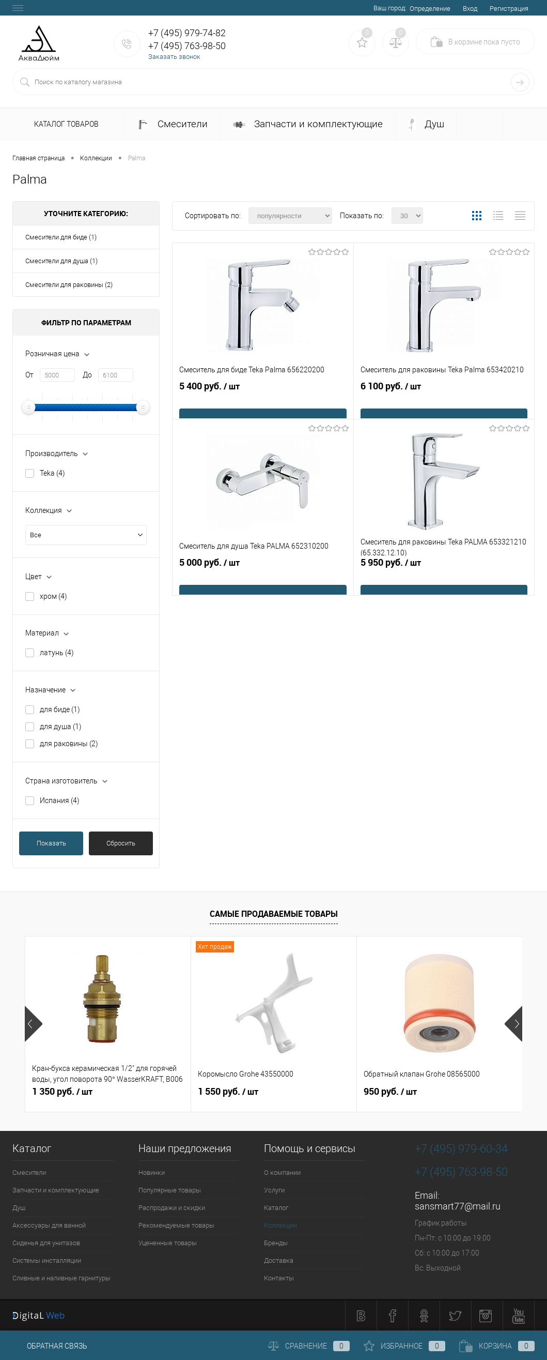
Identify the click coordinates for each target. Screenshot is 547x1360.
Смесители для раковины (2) (69, 285)
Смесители (172, 124)
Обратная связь (49, 1346)
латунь (57, 652)
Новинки (151, 1172)
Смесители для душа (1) (61, 261)
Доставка (278, 1260)
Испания (60, 800)
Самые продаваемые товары (274, 913)
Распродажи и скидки (171, 1208)
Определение (430, 8)
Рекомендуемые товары (176, 1225)
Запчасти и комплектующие (308, 124)
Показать (51, 843)
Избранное (404, 1346)
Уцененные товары (167, 1243)
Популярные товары (169, 1190)
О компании (282, 1172)
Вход (470, 8)
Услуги (274, 1190)
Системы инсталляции (46, 1260)
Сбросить (120, 843)
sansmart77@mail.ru (458, 1206)
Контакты (279, 1278)
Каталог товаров (64, 124)
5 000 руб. (263, 578)
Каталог (276, 1208)
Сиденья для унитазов (46, 1243)
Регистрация (509, 8)
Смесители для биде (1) (61, 237)
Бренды (276, 1243)
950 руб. (390, 1091)
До (87, 375)
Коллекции (280, 1225)
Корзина (497, 1346)
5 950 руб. (444, 578)
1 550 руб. (228, 1091)
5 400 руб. (263, 402)
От (29, 375)
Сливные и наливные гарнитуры (61, 1278)
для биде (60, 709)
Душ (426, 124)
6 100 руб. (444, 402)
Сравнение (309, 1346)
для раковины (69, 743)
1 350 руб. (62, 1091)
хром (53, 596)
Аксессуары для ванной (49, 1225)
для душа (61, 726)
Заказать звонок (174, 57)
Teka (52, 473)
